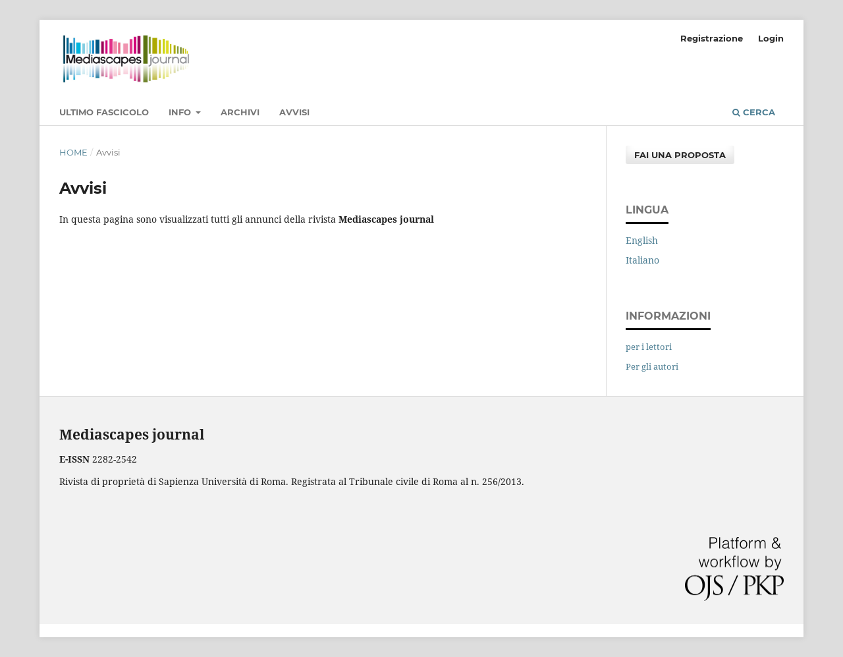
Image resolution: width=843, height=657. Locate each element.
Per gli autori (652, 366)
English (642, 240)
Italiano (642, 260)
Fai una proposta (680, 155)
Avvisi (294, 112)
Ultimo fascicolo (104, 112)
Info (181, 112)
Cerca (753, 112)
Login (771, 38)
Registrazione (711, 38)
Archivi (240, 112)
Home (73, 152)
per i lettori (649, 347)
